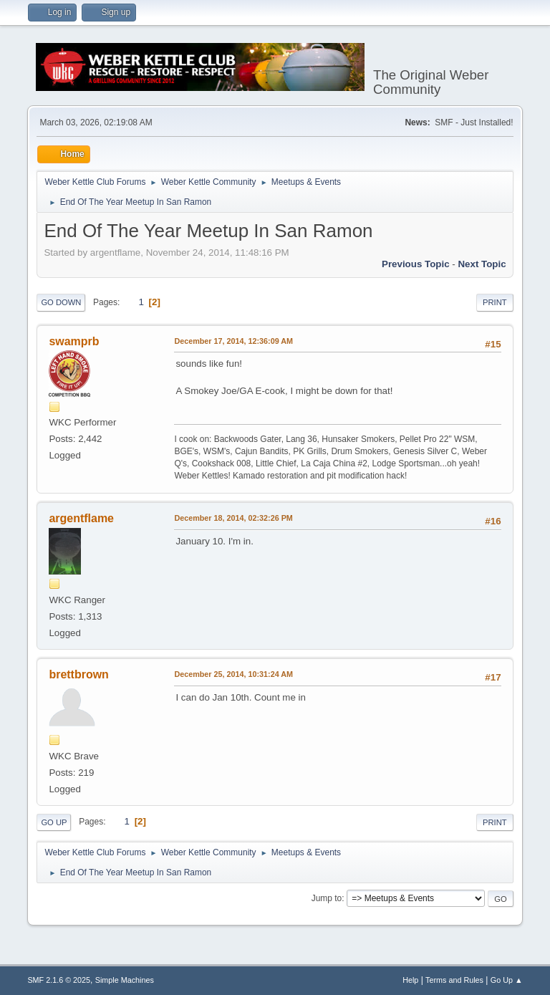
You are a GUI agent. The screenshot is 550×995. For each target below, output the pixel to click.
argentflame (81, 518)
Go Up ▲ (507, 980)
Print (495, 302)
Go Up (54, 822)
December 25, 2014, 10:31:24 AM (233, 674)
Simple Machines (124, 980)
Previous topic (416, 264)
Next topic (482, 264)
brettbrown (78, 674)
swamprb (74, 341)
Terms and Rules (454, 980)
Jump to (327, 898)
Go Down (61, 302)
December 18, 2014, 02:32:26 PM (233, 518)
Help (410, 980)
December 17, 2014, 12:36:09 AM (233, 341)
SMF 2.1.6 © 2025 (58, 980)
